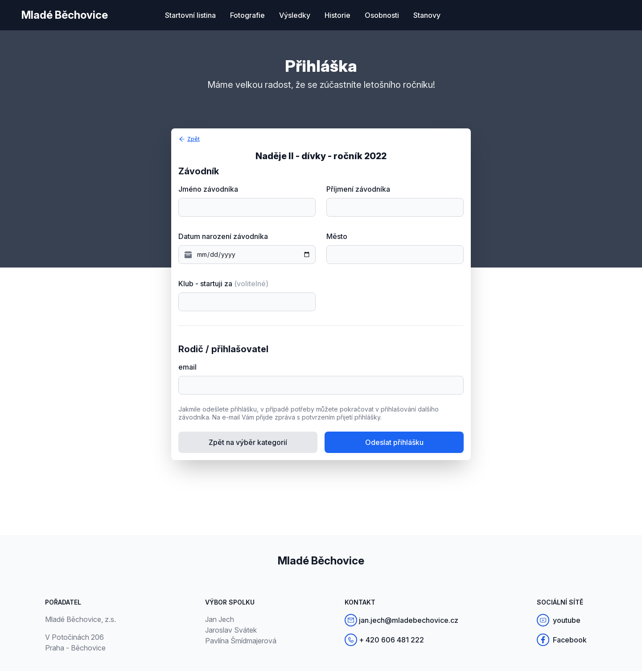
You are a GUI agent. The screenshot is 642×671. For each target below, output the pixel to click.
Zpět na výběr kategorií (248, 442)
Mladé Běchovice (64, 14)
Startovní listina (190, 15)
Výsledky (294, 15)
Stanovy (426, 15)
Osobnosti (382, 15)
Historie (337, 15)
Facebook (562, 640)
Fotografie (247, 15)
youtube (558, 620)
